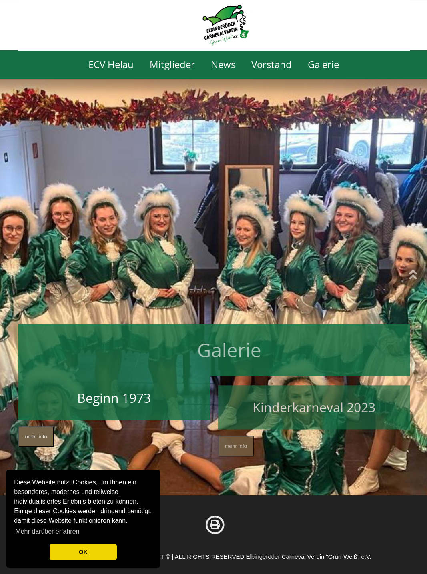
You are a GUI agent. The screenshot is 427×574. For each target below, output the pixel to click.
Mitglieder (172, 64)
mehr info (36, 438)
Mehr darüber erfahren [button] (47, 531)
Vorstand (271, 64)
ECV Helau (111, 64)
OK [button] (83, 552)
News (223, 64)
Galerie (323, 64)
